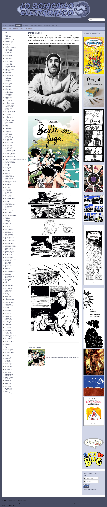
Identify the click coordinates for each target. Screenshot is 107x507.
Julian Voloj (7, 217)
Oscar (6, 293)
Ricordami (87, 484)
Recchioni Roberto (9, 326)
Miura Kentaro (8, 265)
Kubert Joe (7, 226)
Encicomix (18, 25)
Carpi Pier (7, 113)
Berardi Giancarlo (9, 61)
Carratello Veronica (9, 114)
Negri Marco (8, 280)
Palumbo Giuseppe (9, 299)
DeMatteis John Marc (10, 150)
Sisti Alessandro (9, 349)
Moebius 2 (7, 268)
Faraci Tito (7, 169)
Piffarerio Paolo (8, 316)
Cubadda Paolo (8, 139)
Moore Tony (8, 274)
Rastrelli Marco (8, 324)
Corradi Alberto (8, 134)
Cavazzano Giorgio (9, 120)
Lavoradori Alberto (9, 229)
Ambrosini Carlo (9, 41)
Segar (6, 343)
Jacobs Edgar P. (9, 211)
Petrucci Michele (9, 312)
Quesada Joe (8, 318)
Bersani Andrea (8, 64)
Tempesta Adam (9, 368)
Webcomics (11, 25)
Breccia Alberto (8, 83)
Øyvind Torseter (9, 296)
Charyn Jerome (8, 123)
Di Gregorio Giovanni (10, 153)
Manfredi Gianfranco (10, 240)
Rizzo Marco (8, 330)
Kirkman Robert (8, 223)
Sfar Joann (7, 344)
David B (7, 141)
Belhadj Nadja (8, 60)
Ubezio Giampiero (9, 378)
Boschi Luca (8, 78)
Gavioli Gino (8, 190)
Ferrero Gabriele (9, 178)
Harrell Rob (7, 201)
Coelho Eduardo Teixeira (11, 130)
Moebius (7, 266)
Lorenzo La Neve (9, 235)
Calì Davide (8, 99)
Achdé (6, 35)
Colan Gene (8, 131)
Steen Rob (7, 360)
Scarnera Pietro (8, 333)
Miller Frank (8, 262)
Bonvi (6, 77)
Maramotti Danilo (9, 242)
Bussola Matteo (8, 94)
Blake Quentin (8, 72)
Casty (6, 119)
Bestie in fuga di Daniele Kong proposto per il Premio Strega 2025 (62, 357)
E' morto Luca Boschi (10, 162)
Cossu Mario (8, 136)
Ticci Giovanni (8, 369)
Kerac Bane (8, 221)
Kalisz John (7, 218)
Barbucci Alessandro (10, 53)
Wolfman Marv (8, 389)
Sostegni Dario (8, 354)
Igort (6, 209)
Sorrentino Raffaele (9, 352)
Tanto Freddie (8, 364)
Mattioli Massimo (9, 248)
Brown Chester (8, 89)
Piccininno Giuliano (9, 315)
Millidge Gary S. (9, 263)
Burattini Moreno (9, 92)
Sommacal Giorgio (9, 350)
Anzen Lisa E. (8, 44)
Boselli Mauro (8, 80)
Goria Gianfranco (9, 197)
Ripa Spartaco (8, 329)
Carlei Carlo (8, 109)
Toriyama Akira (8, 371)
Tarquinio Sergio (9, 366)
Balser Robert (8, 50)
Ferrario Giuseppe (9, 176)
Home (4, 25)
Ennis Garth (8, 165)
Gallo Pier (7, 187)
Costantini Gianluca (9, 137)
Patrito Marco (8, 304)
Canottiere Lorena (9, 103)
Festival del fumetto (49, 25)
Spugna (7, 355)
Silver (6, 346)
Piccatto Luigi (8, 313)
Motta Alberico (8, 279)
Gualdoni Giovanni (9, 200)
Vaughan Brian (8, 382)
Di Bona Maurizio (9, 151)
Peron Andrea (8, 308)
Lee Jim (7, 231)
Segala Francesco (9, 341)
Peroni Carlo (8, 310)
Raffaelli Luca (8, 321)
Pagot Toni (7, 298)
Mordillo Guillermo (9, 276)
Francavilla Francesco (10, 181)
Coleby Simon (8, 133)
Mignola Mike (8, 260)
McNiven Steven (9, 257)
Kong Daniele (8, 225)
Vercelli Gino (8, 383)
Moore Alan (7, 273)
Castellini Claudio (9, 117)
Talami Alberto (8, 363)
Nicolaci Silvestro (9, 284)
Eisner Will (7, 164)
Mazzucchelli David (9, 251)
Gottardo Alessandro (10, 198)
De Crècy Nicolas (9, 142)
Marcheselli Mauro (9, 243)
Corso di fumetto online (36, 25)
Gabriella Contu (8, 186)
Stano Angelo (8, 358)
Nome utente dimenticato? (90, 489)
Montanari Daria (9, 270)
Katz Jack (7, 220)
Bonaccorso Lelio (9, 75)
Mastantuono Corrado (10, 245)
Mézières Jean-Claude (10, 259)
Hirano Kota (8, 203)
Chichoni (7, 125)
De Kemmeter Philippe (10, 144)
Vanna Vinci (8, 380)
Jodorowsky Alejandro (10, 215)
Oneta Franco (8, 290)
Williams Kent (8, 388)
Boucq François (8, 81)
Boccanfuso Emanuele (10, 74)
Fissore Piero (8, 179)
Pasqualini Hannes (9, 302)
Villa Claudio (8, 386)
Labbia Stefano (8, 228)
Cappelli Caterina (9, 106)
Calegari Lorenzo (9, 97)
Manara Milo (8, 239)
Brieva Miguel (8, 86)
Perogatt (7, 307)
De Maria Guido (9, 147)
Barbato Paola (8, 52)
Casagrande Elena (9, 116)
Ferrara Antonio (8, 175)
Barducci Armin (8, 55)
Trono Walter (8, 375)
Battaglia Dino (8, 58)
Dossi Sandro (8, 158)
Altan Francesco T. (9, 39)
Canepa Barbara (9, 102)
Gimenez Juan (8, 192)
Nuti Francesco (8, 288)
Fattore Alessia (8, 172)
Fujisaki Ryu (8, 183)
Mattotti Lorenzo (9, 249)
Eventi (57, 25)
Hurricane (7, 207)
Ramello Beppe (8, 322)
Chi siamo (25, 25)
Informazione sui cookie (84, 503)
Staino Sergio (8, 357)
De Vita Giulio (8, 148)
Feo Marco (7, 173)
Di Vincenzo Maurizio (10, 156)
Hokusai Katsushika (10, 204)
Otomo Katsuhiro (9, 294)
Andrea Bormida (9, 43)
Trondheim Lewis (9, 374)
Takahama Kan (8, 361)
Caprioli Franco (8, 108)
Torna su (103, 505)
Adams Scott (8, 36)
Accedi (86, 486)
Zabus (6, 391)
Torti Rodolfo (8, 372)
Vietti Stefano (8, 385)
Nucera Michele (8, 287)
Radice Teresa (8, 319)
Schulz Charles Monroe (10, 335)
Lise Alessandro (9, 234)
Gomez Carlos (8, 195)
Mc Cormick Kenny (9, 253)
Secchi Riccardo (9, 340)
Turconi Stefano (9, 377)
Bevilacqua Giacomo (10, 66)
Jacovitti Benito (8, 214)
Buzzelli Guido (8, 95)
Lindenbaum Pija (9, 232)
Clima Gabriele (8, 128)
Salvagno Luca (8, 332)
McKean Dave (8, 256)
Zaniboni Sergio (9, 392)
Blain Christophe (9, 71)
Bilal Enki (7, 67)
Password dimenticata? (89, 491)
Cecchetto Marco (9, 122)
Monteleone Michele (10, 271)
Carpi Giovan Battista (10, 111)
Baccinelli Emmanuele (10, 47)
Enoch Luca (8, 167)
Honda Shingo (8, 206)
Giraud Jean (8, 193)
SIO (6, 347)
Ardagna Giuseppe (9, 46)
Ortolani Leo (8, 291)
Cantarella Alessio (9, 105)
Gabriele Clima (8, 184)
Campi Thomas (8, 100)
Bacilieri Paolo (8, 49)
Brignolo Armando (9, 88)
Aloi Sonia (7, 38)
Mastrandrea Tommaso (10, 246)
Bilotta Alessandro (9, 69)
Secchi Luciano (8, 338)
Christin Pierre (8, 127)
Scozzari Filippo (9, 336)
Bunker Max (8, 91)
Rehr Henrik (8, 327)
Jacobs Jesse (8, 212)
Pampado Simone (9, 301)
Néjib (6, 282)
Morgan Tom (8, 277)
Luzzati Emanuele (9, 237)
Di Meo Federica (9, 155)
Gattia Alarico (8, 189)
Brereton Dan (8, 85)
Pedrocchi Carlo (9, 305)
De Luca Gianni (8, 145)
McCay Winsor (8, 254)
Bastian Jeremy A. (9, 57)
